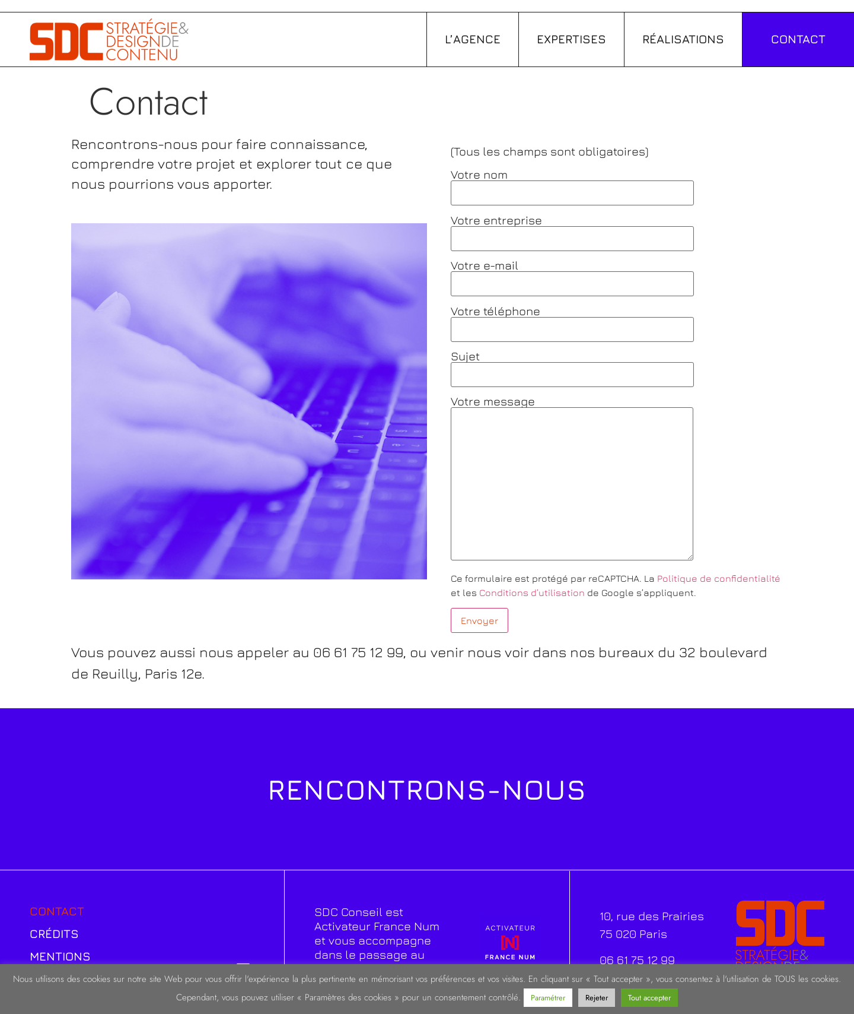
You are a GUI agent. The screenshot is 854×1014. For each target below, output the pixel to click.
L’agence (473, 39)
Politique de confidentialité (718, 578)
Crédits (54, 933)
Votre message (572, 478)
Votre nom (572, 184)
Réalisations (683, 39)
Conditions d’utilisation (532, 592)
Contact (57, 911)
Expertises (571, 39)
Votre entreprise (572, 229)
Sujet (572, 365)
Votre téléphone (572, 320)
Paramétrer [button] (548, 997)
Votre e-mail (572, 274)
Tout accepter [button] (649, 997)
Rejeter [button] (596, 997)
